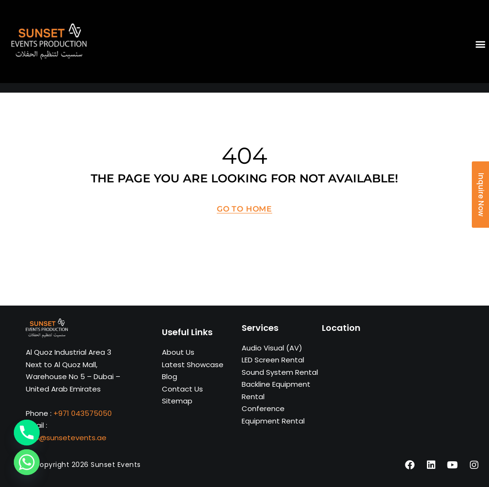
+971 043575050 (82, 413)
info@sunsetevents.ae (66, 438)
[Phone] (27, 432)
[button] (481, 44)
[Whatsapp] (27, 462)
